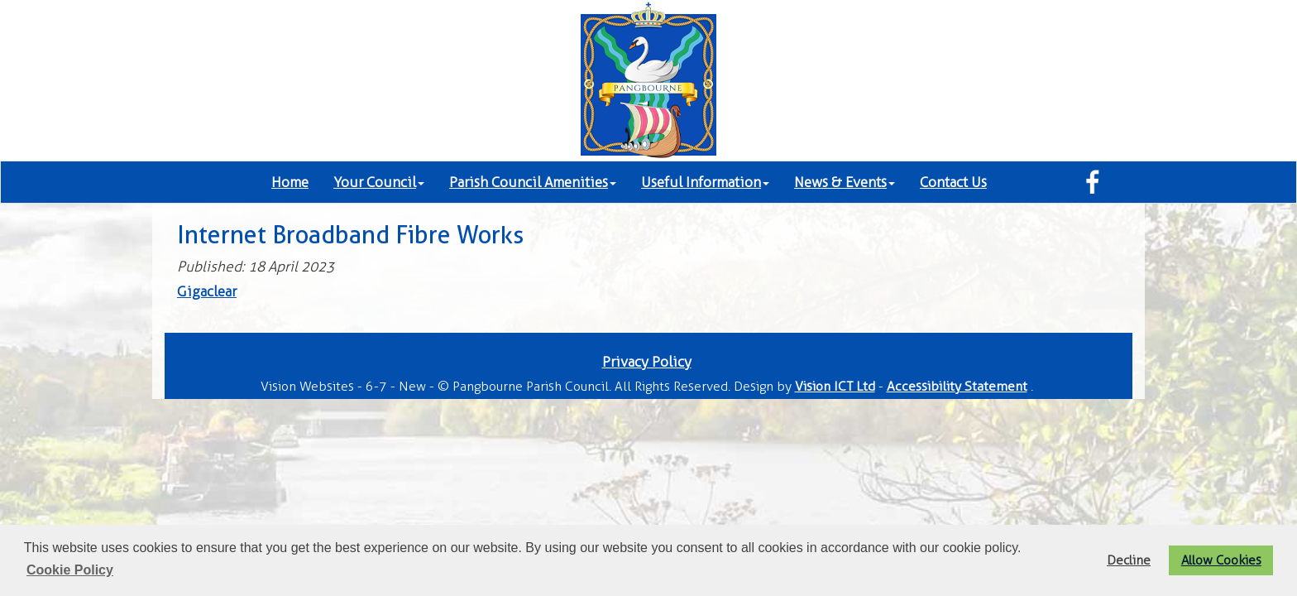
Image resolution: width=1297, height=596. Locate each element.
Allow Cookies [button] (1221, 560)
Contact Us (953, 182)
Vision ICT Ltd (835, 386)
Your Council (378, 182)
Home (290, 182)
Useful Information (705, 182)
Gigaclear (207, 291)
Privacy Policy (647, 361)
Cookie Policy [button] (69, 570)
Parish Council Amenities (532, 182)
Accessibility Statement (957, 386)
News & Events (844, 182)
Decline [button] (1129, 560)
